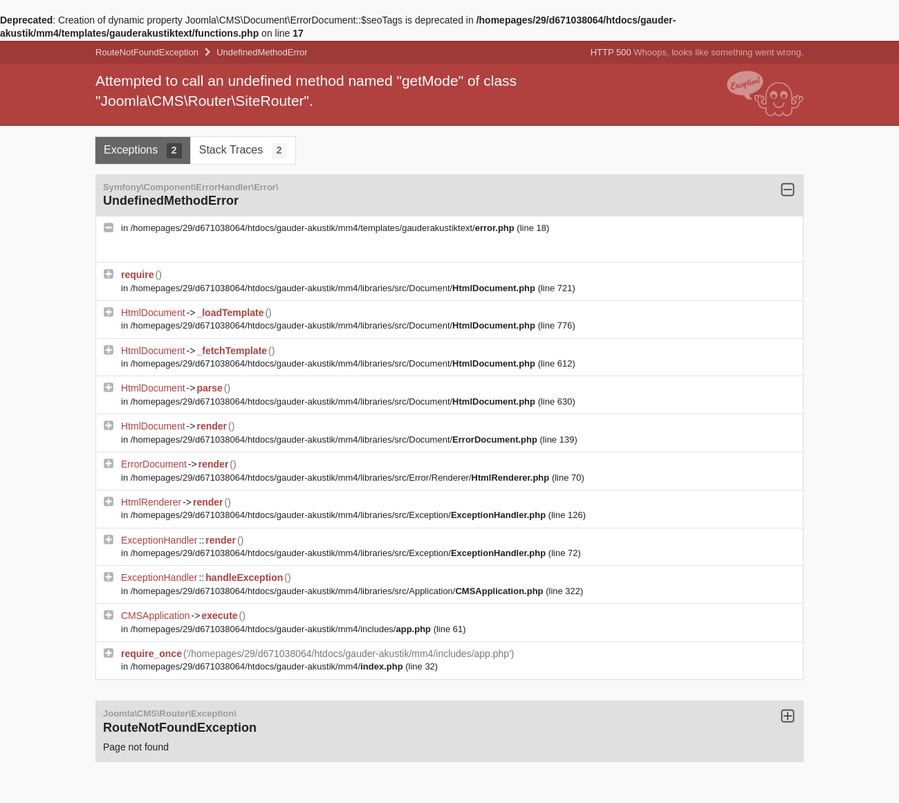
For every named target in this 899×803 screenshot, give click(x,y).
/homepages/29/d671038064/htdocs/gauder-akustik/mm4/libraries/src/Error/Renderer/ (341, 477)
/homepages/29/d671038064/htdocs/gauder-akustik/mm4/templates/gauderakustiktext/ (324, 228)
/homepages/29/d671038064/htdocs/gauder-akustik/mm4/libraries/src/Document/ (334, 288)
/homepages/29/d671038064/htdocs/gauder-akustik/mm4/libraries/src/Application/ (338, 591)
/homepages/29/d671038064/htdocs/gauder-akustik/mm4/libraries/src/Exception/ (339, 515)
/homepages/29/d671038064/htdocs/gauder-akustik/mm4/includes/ (282, 629)
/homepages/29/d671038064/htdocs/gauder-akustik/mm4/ (268, 666)
